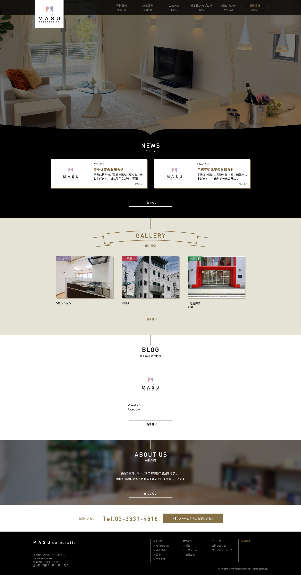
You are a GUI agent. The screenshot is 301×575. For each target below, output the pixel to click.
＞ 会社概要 (159, 550)
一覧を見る (150, 203)
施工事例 (187, 541)
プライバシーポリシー (223, 550)
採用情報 (246, 541)
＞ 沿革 (157, 554)
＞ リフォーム (190, 550)
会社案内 (158, 541)
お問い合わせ (219, 545)
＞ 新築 (186, 545)
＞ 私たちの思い (161, 545)
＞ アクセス (159, 559)
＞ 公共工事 (189, 554)
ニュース (216, 541)
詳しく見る (150, 494)
